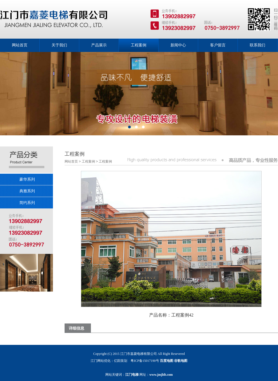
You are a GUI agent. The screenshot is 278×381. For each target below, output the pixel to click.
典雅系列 (27, 191)
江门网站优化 (101, 361)
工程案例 (88, 161)
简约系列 (27, 202)
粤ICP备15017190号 (145, 361)
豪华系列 (27, 179)
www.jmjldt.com (161, 375)
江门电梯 (132, 375)
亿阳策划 (120, 361)
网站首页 (71, 161)
